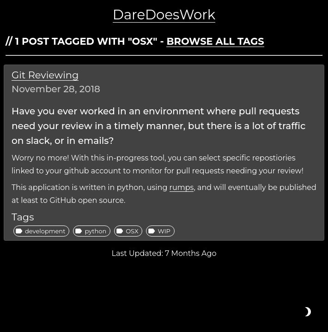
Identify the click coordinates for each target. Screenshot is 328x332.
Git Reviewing (45, 75)
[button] (41, 231)
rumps (182, 187)
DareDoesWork (164, 14)
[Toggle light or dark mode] (308, 312)
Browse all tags (215, 41)
